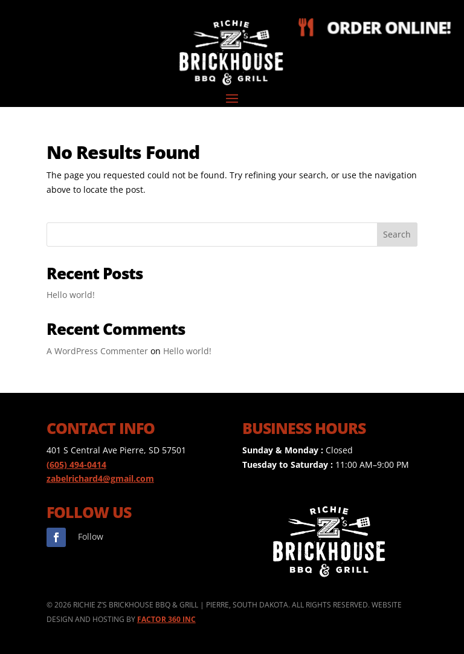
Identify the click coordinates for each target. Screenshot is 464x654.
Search (397, 234)
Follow (90, 536)
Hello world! (71, 294)
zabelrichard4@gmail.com (100, 478)
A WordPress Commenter (97, 351)
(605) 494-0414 (76, 464)
